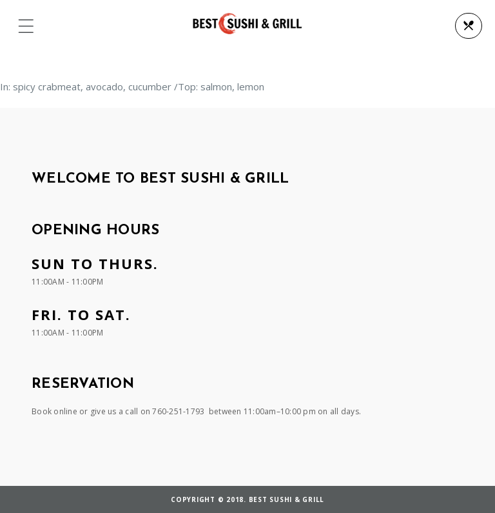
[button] (26, 26)
